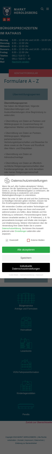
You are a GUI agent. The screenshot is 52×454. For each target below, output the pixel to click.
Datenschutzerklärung (11, 227)
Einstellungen (21, 230)
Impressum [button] (39, 273)
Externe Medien (36, 239)
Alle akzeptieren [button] (26, 248)
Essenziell (12, 239)
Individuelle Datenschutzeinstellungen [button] (26, 266)
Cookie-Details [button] (14, 273)
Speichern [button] (26, 256)
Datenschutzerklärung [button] (27, 273)
